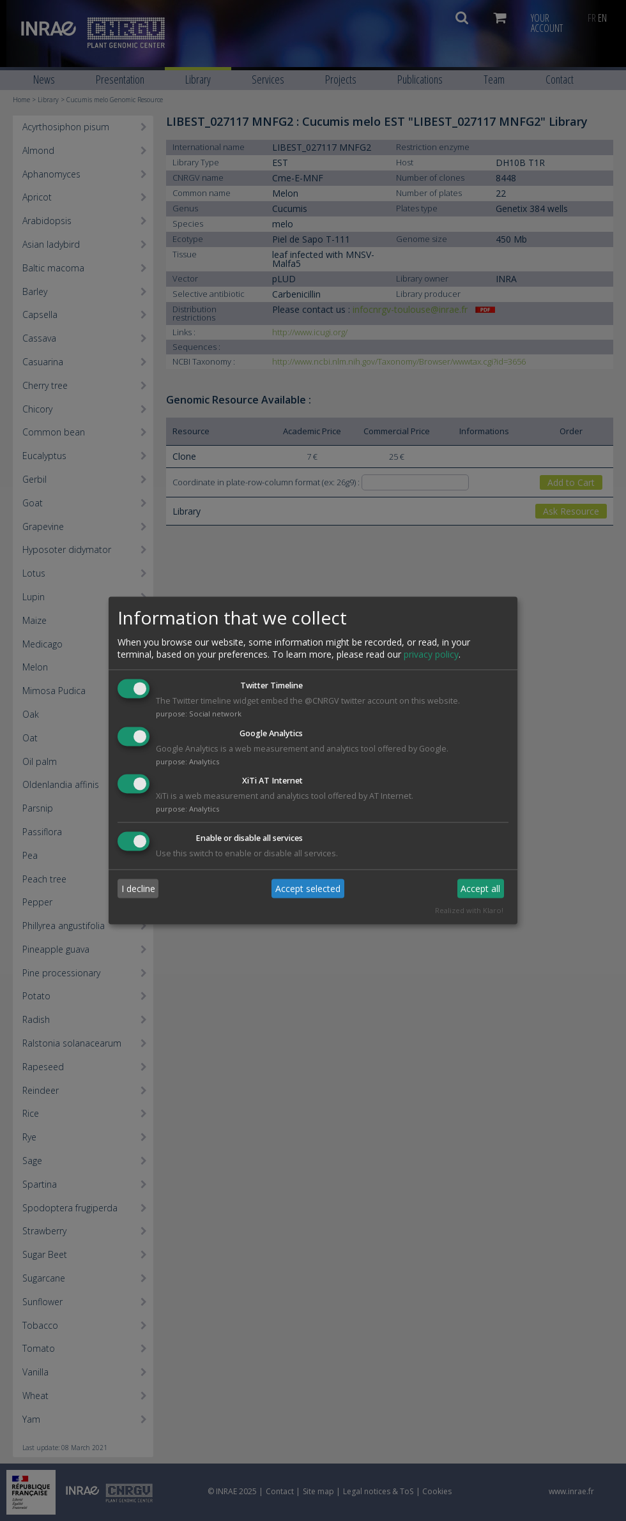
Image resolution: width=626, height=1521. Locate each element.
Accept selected (307, 888)
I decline (138, 888)
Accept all (480, 888)
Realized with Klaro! (469, 911)
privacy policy (431, 654)
